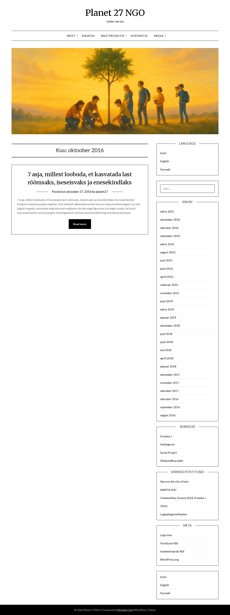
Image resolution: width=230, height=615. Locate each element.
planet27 (102, 192)
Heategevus (167, 444)
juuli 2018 (166, 333)
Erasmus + (166, 436)
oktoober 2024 (169, 227)
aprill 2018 (166, 358)
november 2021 (169, 293)
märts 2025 (167, 211)
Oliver (164, 506)
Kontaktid (139, 35)
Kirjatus (88, 35)
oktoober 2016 (169, 399)
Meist (71, 35)
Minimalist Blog (125, 609)
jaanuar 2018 (168, 366)
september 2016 (170, 407)
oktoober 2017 (169, 390)
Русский (165, 169)
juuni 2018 (166, 342)
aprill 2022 (166, 276)
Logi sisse (166, 535)
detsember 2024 (170, 219)
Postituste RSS (169, 543)
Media (158, 35)
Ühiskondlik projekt (171, 460)
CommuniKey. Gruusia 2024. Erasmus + (183, 497)
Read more (79, 224)
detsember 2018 (170, 325)
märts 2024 (167, 244)
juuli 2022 (166, 260)
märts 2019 (167, 309)
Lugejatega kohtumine (173, 514)
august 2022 (168, 252)
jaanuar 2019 (168, 317)
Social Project (168, 452)
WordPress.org (169, 559)
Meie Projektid (112, 35)
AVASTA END (168, 489)
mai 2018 (165, 350)
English (164, 161)
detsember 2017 (170, 374)
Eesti (163, 153)
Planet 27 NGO (115, 12)
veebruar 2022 (169, 284)
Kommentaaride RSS (172, 551)
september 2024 (170, 236)
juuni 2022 (166, 268)
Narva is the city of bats (174, 481)
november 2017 (169, 382)
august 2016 (168, 415)
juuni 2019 (166, 301)
